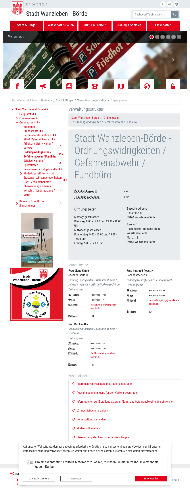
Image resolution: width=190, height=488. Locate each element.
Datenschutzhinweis (39, 478)
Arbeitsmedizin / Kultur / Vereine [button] (38, 146)
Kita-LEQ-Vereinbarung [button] (37, 139)
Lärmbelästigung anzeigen (90, 410)
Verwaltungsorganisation (92, 100)
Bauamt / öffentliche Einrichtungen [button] (31, 203)
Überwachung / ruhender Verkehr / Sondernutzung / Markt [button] (39, 190)
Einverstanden (151, 478)
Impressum (76, 478)
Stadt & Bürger (64, 100)
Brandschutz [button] (31, 131)
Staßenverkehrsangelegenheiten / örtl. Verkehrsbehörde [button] (43, 180)
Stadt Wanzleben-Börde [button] (29, 109)
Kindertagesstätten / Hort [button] (39, 173)
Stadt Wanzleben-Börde (85, 117)
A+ (169, 4)
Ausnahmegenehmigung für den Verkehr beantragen (105, 392)
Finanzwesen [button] (27, 118)
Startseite (46, 100)
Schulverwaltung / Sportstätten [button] (34, 163)
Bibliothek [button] (29, 127)
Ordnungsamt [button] (27, 122)
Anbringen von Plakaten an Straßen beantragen (102, 383)
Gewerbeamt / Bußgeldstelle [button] (40, 169)
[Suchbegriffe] (152, 14)
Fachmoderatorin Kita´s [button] (37, 135)
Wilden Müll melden (86, 428)
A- (163, 4)
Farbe (176, 4)
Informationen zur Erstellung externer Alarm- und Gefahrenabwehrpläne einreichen (123, 401)
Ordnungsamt (112, 117)
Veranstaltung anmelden (89, 419)
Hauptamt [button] (25, 114)
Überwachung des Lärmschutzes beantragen (100, 437)
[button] (16, 60)
